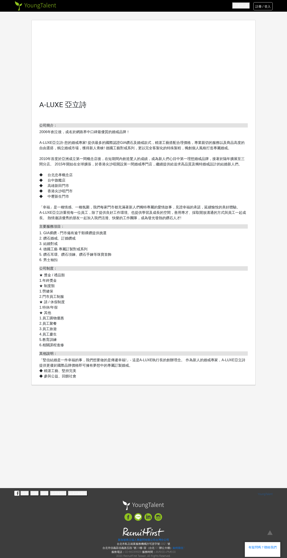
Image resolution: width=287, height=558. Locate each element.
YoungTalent (265, 494)
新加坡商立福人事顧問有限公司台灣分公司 (143, 539)
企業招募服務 (78, 493)
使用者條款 (58, 493)
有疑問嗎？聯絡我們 (262, 547)
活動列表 (241, 5)
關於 (44, 493)
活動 (34, 493)
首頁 (24, 493)
